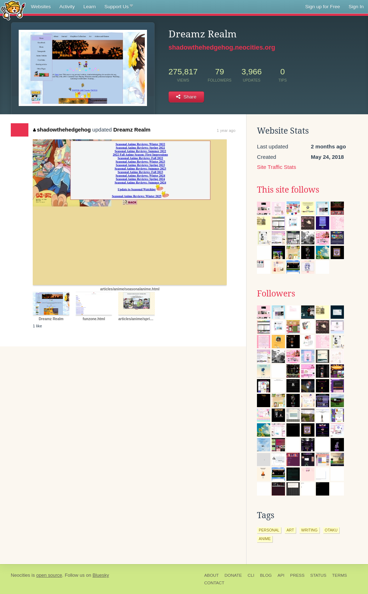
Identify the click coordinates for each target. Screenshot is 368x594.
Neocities (20, 575)
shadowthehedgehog (62, 129)
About (211, 575)
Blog (266, 575)
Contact (214, 582)
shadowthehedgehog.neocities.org (222, 47)
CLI (251, 575)
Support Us (119, 7)
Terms (339, 575)
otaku (331, 530)
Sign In (356, 6)
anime (265, 539)
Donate (233, 575)
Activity (67, 6)
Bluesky (100, 575)
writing (309, 530)
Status (318, 575)
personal (269, 530)
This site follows (288, 189)
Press (297, 575)
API (280, 575)
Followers (276, 293)
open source (49, 575)
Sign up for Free (322, 6)
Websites (41, 6)
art (290, 530)
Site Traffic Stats (276, 167)
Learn (89, 6)
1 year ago (226, 130)
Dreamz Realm (131, 129)
